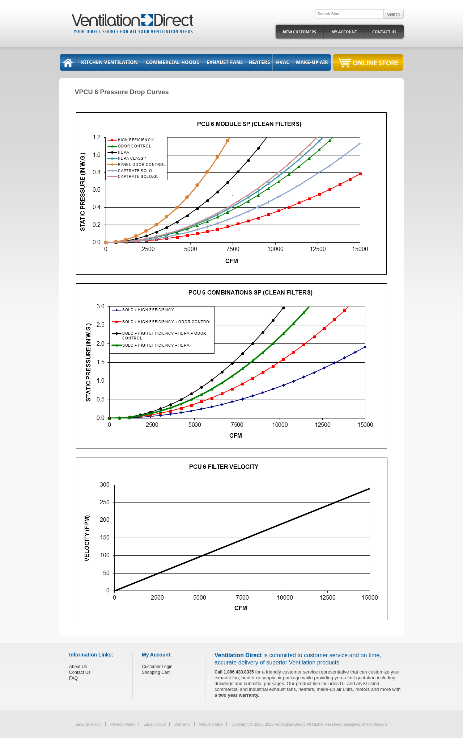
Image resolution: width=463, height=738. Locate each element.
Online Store (376, 62)
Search (393, 14)
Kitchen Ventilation (109, 62)
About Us (78, 666)
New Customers (299, 32)
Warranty (182, 724)
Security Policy (89, 724)
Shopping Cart (156, 672)
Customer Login (157, 666)
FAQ (73, 678)
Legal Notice (155, 724)
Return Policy (211, 724)
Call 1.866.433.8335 (234, 672)
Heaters (259, 62)
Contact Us (384, 32)
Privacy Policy (122, 724)
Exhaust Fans (225, 62)
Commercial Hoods (172, 62)
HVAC (282, 62)
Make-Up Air (312, 62)
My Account (344, 32)
